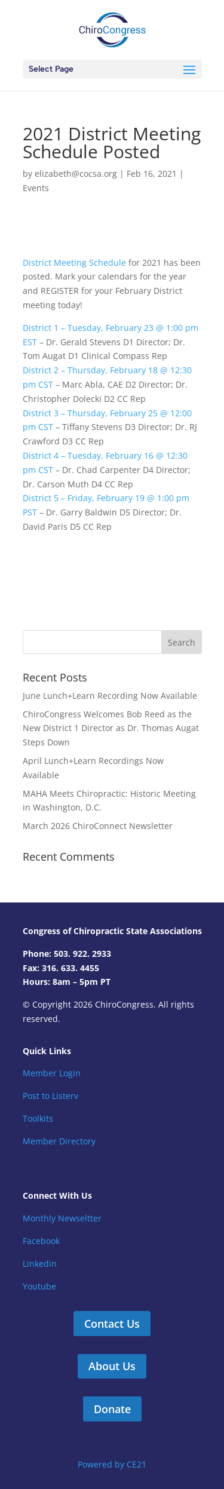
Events (36, 188)
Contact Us (112, 1323)
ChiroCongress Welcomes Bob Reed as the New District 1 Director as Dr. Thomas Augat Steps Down (111, 728)
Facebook (41, 1241)
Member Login (52, 1073)
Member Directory (59, 1141)
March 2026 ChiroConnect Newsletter (98, 825)
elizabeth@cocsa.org (76, 173)
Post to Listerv (50, 1095)
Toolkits (38, 1118)
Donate (112, 1409)
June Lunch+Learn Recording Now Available (110, 695)
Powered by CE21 (112, 1464)
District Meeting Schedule (74, 262)
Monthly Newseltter (62, 1218)
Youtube (39, 1286)
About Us (112, 1366)
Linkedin (40, 1263)
